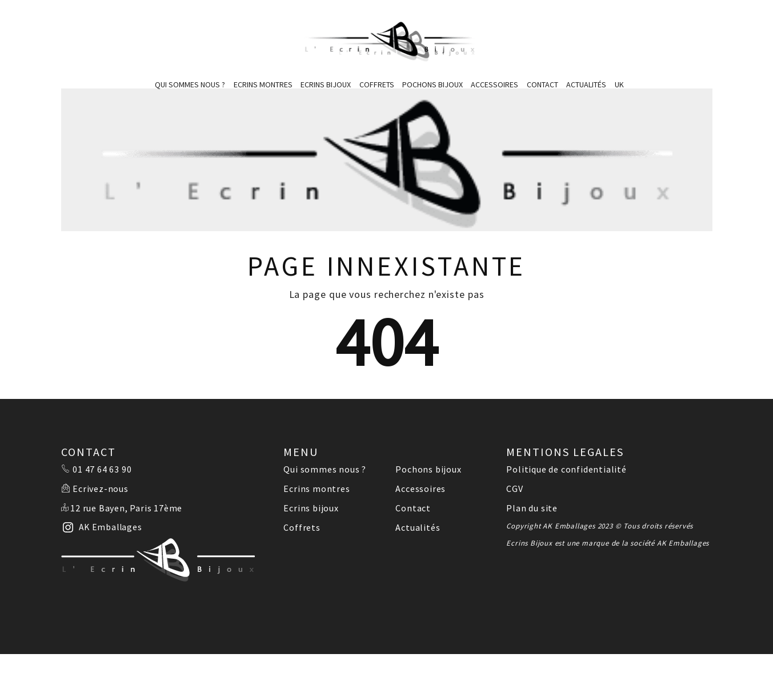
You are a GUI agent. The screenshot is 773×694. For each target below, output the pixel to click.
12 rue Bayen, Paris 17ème (126, 508)
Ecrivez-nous (101, 488)
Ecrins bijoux (326, 84)
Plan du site (532, 508)
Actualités (586, 84)
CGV (514, 488)
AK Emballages (683, 543)
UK (619, 84)
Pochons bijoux (432, 84)
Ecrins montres (263, 84)
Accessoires (494, 84)
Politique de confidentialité (566, 469)
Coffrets (376, 84)
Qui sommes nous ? (190, 84)
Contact (542, 84)
